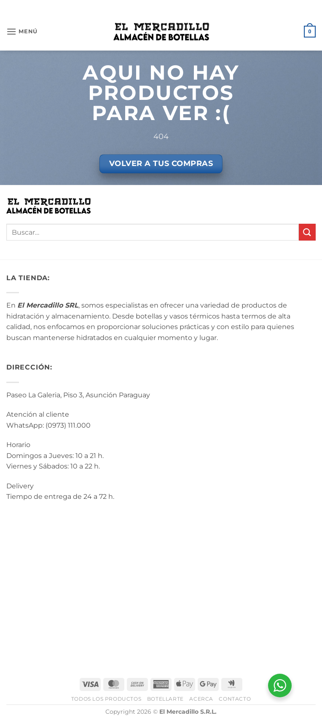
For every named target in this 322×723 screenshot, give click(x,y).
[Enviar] (307, 232)
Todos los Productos (106, 699)
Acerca (201, 699)
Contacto (235, 699)
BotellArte (165, 699)
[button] (22, 31)
